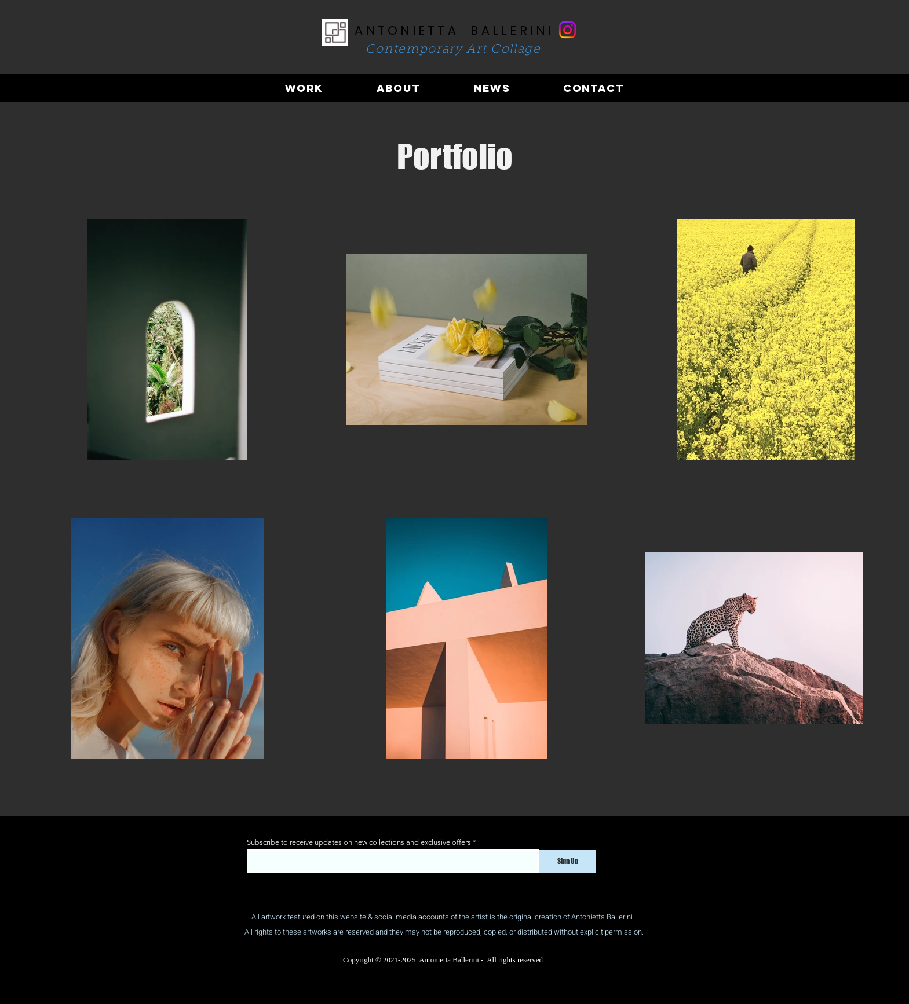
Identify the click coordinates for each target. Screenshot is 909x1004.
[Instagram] (567, 30)
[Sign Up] (567, 861)
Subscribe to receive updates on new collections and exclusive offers (359, 842)
